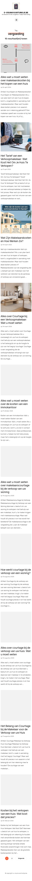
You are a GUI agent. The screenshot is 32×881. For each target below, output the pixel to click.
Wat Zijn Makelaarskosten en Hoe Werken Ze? (16, 239)
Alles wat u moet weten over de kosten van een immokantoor (14, 404)
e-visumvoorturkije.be (16, 12)
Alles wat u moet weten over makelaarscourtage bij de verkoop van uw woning (15, 487)
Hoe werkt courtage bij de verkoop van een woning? (16, 571)
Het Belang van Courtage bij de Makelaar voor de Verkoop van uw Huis (15, 729)
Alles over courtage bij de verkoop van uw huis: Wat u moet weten (16, 651)
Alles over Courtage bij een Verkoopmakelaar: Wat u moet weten (14, 319)
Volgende (21, 858)
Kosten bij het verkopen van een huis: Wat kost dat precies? (15, 814)
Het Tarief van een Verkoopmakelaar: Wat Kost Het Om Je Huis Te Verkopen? (14, 160)
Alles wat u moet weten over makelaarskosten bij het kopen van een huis (15, 80)
